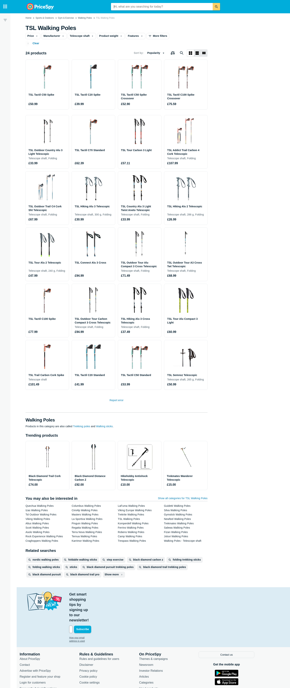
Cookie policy (96, 650)
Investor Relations (159, 644)
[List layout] (197, 53)
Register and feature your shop (48, 650)
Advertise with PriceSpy (43, 644)
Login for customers (41, 656)
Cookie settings (97, 656)
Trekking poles (81, 426)
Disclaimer (94, 638)
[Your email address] (102, 603)
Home (28, 18)
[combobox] (162, 6)
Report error (116, 400)
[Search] (216, 6)
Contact (33, 638)
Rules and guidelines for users (107, 632)
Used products (156, 662)
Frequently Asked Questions (46, 662)
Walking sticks (104, 426)
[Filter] (5, 20)
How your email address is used (93, 612)
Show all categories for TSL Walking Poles (183, 498)
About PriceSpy (38, 632)
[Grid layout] (190, 53)
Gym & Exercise (66, 18)
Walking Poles (85, 18)
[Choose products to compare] (172, 53)
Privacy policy (96, 644)
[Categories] (5, 6)
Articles (152, 650)
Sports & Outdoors (45, 18)
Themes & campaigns (161, 632)
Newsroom (154, 638)
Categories (154, 656)
